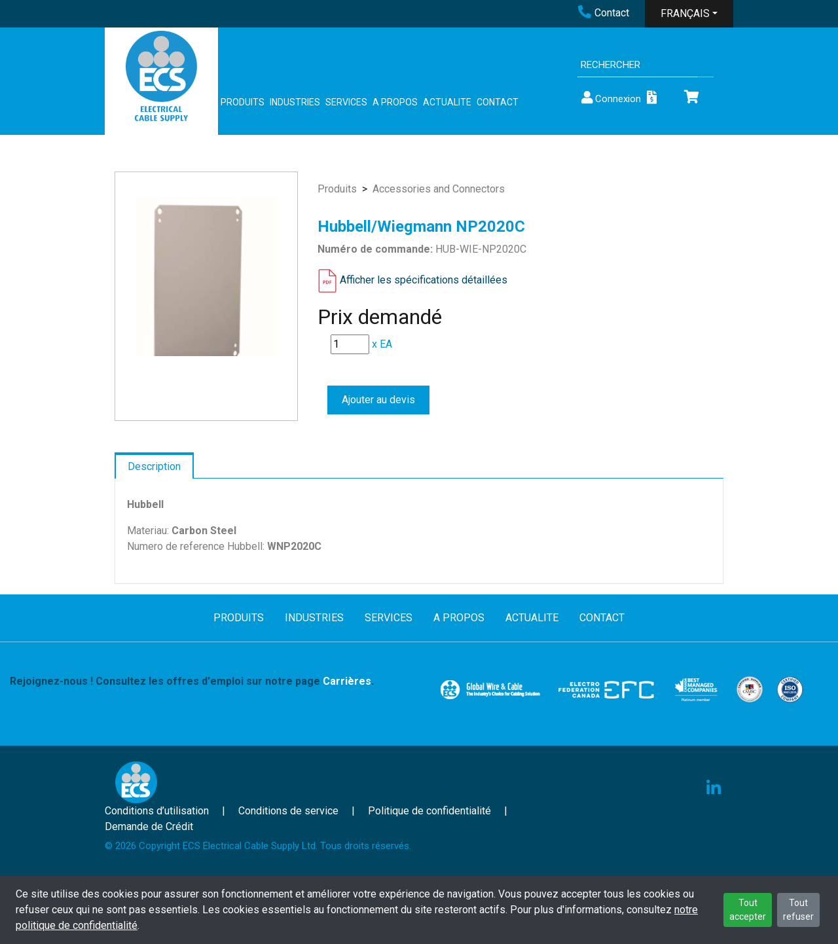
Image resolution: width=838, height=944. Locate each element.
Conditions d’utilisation (157, 811)
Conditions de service (288, 811)
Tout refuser (798, 910)
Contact (603, 13)
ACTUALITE (447, 102)
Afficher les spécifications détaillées (423, 280)
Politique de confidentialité (429, 811)
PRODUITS (242, 102)
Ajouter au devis (378, 399)
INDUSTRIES (295, 102)
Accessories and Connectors (439, 189)
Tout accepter (747, 910)
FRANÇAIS (685, 13)
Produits (337, 189)
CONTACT (498, 102)
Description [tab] (154, 466)
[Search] (637, 65)
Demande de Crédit (149, 826)
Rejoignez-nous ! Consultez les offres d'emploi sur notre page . (192, 681)
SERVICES (346, 102)
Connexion (610, 98)
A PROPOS (395, 102)
